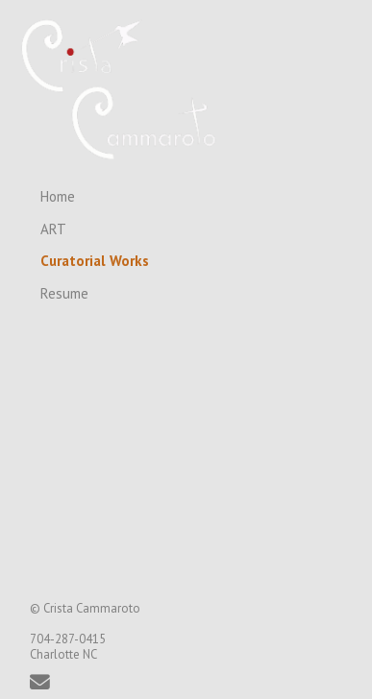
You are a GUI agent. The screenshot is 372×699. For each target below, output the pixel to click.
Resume (64, 293)
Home (57, 196)
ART (53, 229)
